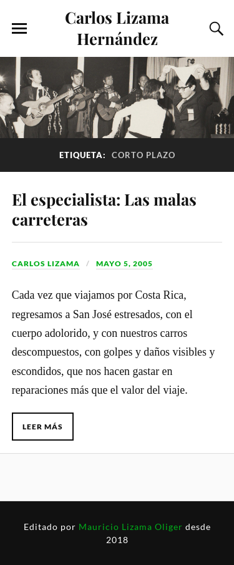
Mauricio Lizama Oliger (131, 526)
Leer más (42, 426)
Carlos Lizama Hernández (117, 27)
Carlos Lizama (46, 263)
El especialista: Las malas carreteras (104, 208)
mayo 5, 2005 (124, 263)
